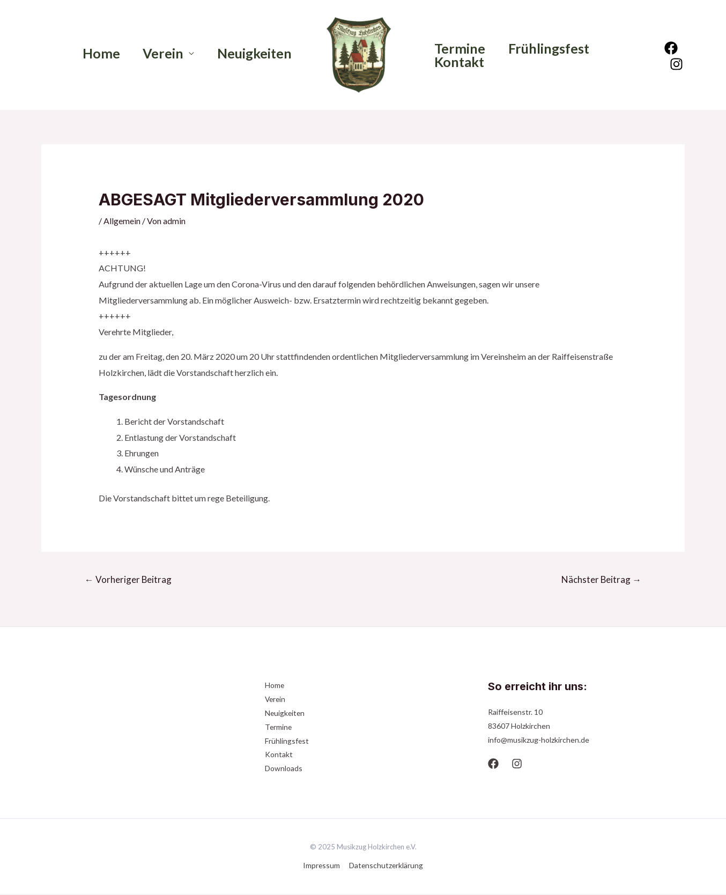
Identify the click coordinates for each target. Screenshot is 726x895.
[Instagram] (677, 64)
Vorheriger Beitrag (128, 579)
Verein (157, 53)
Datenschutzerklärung (385, 866)
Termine (461, 48)
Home (91, 53)
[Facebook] (672, 48)
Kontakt (461, 62)
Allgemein (121, 221)
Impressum (321, 866)
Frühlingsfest (554, 48)
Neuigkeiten (252, 53)
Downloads (283, 769)
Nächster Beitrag (601, 579)
